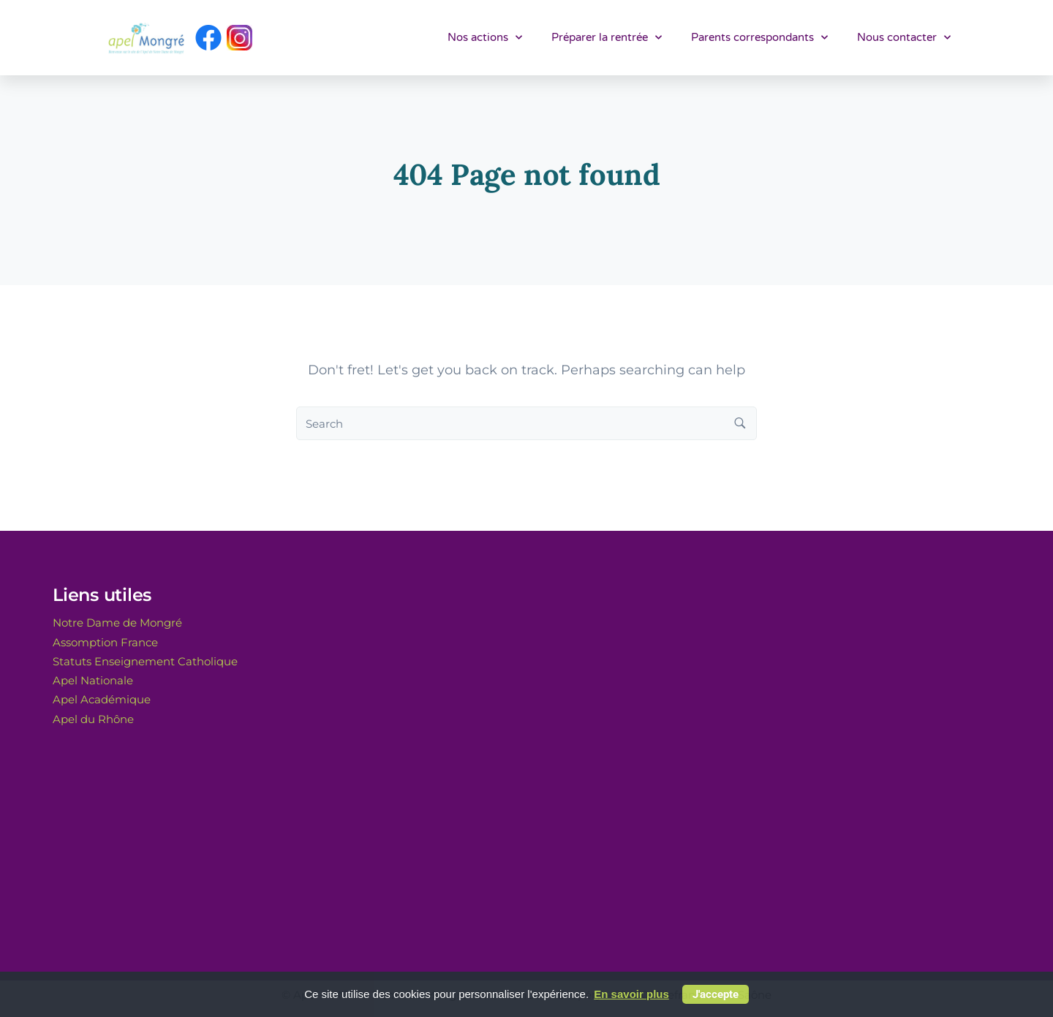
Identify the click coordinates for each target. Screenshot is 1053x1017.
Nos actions (485, 37)
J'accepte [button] (715, 994)
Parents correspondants (759, 37)
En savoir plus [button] (631, 994)
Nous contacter (904, 37)
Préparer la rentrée (606, 37)
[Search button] (740, 423)
